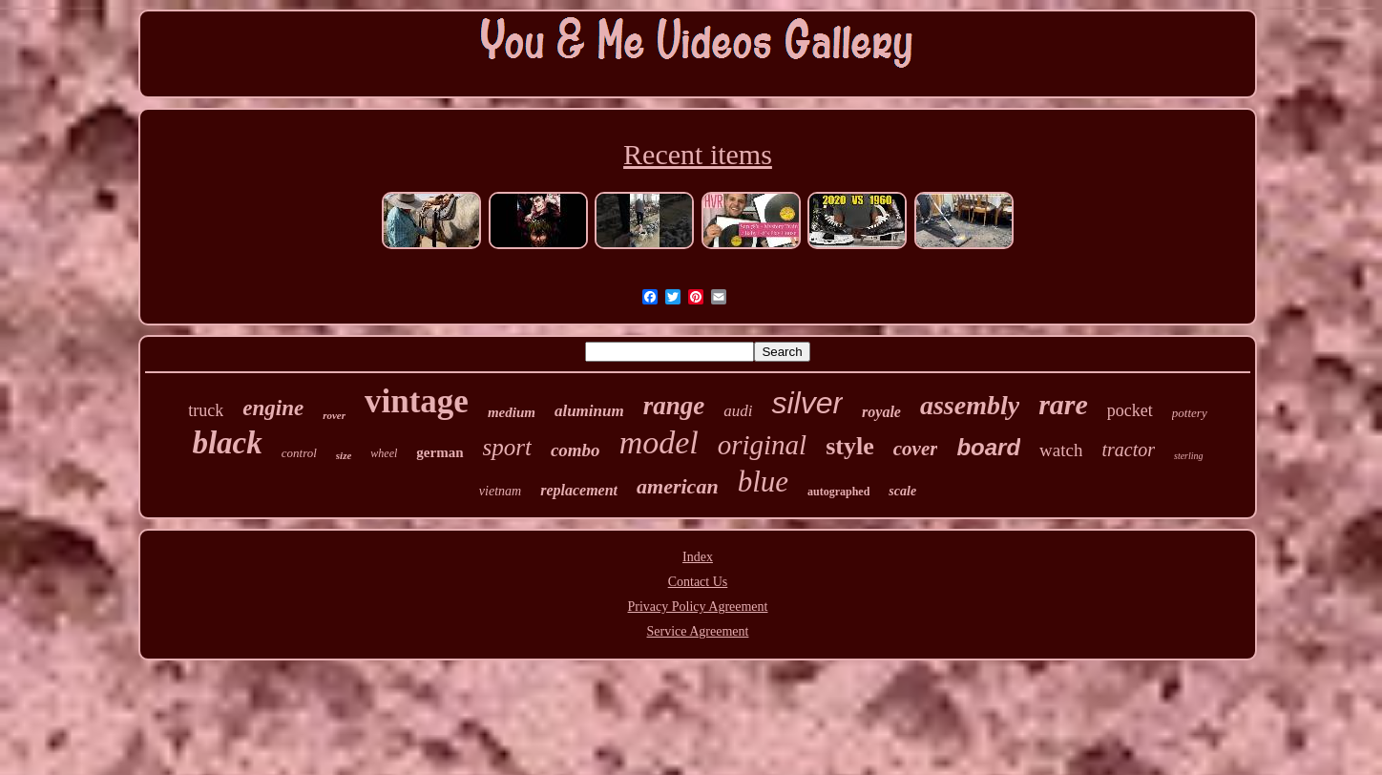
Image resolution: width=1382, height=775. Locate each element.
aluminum (589, 411)
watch (1060, 450)
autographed (838, 491)
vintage (417, 401)
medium (511, 412)
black (227, 443)
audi (737, 411)
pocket (1130, 410)
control (299, 453)
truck (205, 410)
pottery (1189, 413)
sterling (1189, 455)
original (762, 444)
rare (1063, 404)
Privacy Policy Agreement (698, 606)
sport (507, 447)
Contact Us (698, 582)
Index (697, 557)
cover (915, 448)
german (439, 452)
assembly (969, 405)
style (850, 446)
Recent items (697, 154)
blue (763, 481)
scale (902, 491)
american (678, 486)
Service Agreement (698, 631)
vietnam (500, 491)
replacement (579, 490)
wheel (383, 453)
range (674, 405)
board (988, 447)
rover (334, 415)
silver (807, 403)
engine (273, 408)
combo (575, 450)
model (659, 442)
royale (881, 412)
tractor (1128, 449)
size (344, 455)
